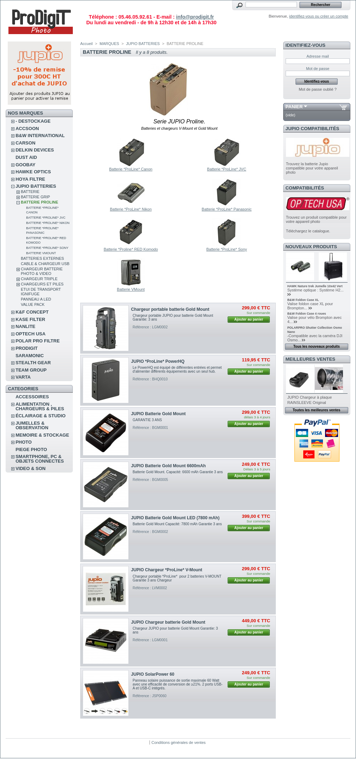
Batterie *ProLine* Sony (47, 248)
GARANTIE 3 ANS (147, 420)
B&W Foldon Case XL (303, 300)
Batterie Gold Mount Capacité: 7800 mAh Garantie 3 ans (177, 524)
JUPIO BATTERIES (35, 186)
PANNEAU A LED (36, 299)
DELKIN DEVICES (34, 150)
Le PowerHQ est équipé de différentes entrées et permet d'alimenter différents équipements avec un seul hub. (177, 369)
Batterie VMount (41, 253)
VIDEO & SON (30, 468)
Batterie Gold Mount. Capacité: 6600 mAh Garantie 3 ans (178, 472)
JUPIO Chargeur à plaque (309, 397)
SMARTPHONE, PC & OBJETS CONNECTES (39, 459)
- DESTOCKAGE (32, 121)
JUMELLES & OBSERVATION (31, 425)
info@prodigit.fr (195, 17)
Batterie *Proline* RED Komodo (131, 249)
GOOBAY (25, 164)
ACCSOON (27, 128)
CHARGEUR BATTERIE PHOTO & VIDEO (42, 271)
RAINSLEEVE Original (306, 402)
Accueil (86, 43)
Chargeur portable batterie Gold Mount (170, 309)
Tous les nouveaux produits (316, 346)
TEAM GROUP (30, 370)
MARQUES (109, 43)
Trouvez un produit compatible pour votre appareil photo (316, 219)
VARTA (23, 377)
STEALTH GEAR (33, 362)
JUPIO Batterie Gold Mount (158, 413)
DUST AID (26, 157)
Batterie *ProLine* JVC (45, 217)
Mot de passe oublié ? (318, 89)
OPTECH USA (30, 333)
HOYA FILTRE (30, 179)
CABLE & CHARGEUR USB (45, 264)
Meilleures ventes (310, 359)
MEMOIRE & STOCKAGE (42, 435)
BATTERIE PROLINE (39, 202)
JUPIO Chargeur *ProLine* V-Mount (166, 569)
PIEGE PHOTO (31, 449)
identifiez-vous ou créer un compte (318, 16)
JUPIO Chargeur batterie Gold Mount (168, 622)
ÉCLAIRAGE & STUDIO (40, 415)
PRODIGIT (26, 348)
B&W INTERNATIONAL (40, 135)
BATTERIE (30, 191)
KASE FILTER (30, 319)
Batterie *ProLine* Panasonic (227, 209)
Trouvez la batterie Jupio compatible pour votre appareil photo (312, 168)
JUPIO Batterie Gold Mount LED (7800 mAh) (175, 517)
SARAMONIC (29, 355)
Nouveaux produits (311, 246)
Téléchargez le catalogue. (308, 231)
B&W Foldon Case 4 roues (306, 313)
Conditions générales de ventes (178, 742)
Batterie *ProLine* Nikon (47, 223)
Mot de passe (317, 68)
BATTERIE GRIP (35, 197)
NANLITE (25, 326)
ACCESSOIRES (32, 396)
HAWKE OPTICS (33, 171)
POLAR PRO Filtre (37, 340)
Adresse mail (317, 56)
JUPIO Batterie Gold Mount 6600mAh (168, 465)
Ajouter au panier (248, 319)
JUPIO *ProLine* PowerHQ (158, 361)
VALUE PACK (32, 304)
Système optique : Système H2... (315, 290)
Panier (294, 106)
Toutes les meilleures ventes (316, 410)
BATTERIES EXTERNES (42, 258)
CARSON (25, 143)
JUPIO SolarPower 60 (152, 674)
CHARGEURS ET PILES (42, 284)
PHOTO (23, 442)
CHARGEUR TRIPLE (39, 279)
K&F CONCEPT (32, 312)
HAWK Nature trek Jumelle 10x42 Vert (315, 286)
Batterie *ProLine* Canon (130, 169)
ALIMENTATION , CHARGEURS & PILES (39, 406)
